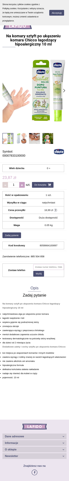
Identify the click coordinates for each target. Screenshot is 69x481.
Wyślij (39, 273)
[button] (34, 436)
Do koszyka (42, 184)
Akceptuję (57, 12)
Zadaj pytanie (12, 235)
